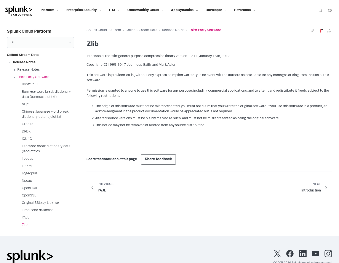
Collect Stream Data (141, 30)
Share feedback (158, 159)
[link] (313, 31)
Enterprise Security (84, 10)
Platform (50, 10)
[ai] (321, 31)
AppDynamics (185, 10)
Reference (245, 10)
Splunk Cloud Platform (103, 30)
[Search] (320, 10)
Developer (216, 10)
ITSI (114, 10)
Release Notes (173, 30)
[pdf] (329, 31)
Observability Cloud (145, 10)
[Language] (330, 10)
